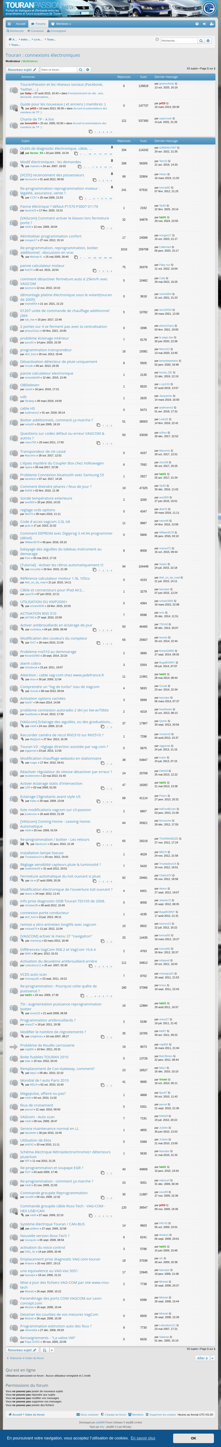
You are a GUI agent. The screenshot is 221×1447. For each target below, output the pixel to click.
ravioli (28, 386)
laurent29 (30, 207)
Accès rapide (10, 25)
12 (100, 151)
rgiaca (28, 464)
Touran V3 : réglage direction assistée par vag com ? (64, 743)
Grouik (29, 363)
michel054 (31, 301)
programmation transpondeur (46, 347)
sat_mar (30, 316)
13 (105, 151)
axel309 (29, 499)
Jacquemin (165, 393)
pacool (29, 1106)
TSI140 (163, 621)
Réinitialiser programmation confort (50, 233)
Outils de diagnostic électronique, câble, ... (56, 145)
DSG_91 (30, 1249)
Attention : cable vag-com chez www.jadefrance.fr (62, 672)
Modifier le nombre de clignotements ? (53, 1029)
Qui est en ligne (21, 1367)
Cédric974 (165, 872)
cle (31, 877)
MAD (28, 950)
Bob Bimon (165, 1053)
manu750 (30, 439)
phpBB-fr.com (116, 1428)
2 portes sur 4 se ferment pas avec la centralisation (63, 323)
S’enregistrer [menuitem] (212, 25)
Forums (41, 24)
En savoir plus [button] (143, 1438)
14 (110, 151)
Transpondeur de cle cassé (43, 448)
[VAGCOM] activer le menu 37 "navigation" (56, 933)
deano (28, 890)
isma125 (35, 1010)
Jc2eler (163, 1125)
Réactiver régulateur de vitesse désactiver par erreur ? (66, 768)
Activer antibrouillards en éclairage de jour (56, 622)
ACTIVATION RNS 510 (38, 610)
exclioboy (35, 626)
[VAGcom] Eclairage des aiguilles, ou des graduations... (66, 719)
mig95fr (29, 1046)
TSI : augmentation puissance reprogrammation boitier (61, 1003)
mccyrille (35, 566)
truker (162, 754)
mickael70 (31, 926)
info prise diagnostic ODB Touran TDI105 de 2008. (62, 898)
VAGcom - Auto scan (37, 1114)
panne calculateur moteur (42, 262)
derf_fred (30, 351)
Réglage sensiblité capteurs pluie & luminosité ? (60, 861)
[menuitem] (180, 24)
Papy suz (164, 262)
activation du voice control (42, 1244)
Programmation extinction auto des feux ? (56, 1323)
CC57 (33, 194)
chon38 (163, 459)
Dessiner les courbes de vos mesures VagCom (59, 1311)
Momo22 (164, 346)
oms (161, 609)
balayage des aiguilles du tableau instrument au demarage (61, 548)
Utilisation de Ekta (35, 1137)
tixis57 (28, 699)
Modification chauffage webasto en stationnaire (60, 755)
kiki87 (162, 1028)
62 (95, 254)
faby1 (33, 1070)
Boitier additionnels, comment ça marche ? (56, 417)
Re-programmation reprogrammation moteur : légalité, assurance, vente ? (60, 188)
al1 (161, 1255)
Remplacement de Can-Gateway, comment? (57, 1065)
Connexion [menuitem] (205, 25)
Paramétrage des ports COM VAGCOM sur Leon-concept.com (61, 1298)
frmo (27, 555)
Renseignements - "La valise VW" (47, 1335)
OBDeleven (29, 382)
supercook (165, 115)
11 (95, 151)
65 (110, 254)
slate (28, 1058)
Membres (62, 24)
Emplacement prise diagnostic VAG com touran (60, 1256)
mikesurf (164, 1177)
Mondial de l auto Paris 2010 (44, 1077)
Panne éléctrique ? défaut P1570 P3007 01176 (59, 203)
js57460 (29, 614)
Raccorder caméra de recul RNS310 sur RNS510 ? (62, 732)
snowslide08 (32, 374)
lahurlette (30, 1130)
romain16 (164, 731)
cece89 (29, 1194)
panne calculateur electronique (46, 370)
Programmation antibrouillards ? (48, 1017)
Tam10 (163, 158)
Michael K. (36, 254)
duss (33, 676)
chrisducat (31, 664)
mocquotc (31, 1237)
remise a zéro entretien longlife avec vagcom (58, 921)
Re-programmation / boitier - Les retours (54, 836)
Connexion (37, 30)
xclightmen (36, 1033)
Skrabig (29, 398)
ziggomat (30, 748)
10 (89, 151)
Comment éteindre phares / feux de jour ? (56, 483)
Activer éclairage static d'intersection (51, 780)
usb (23, 393)
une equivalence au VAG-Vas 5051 (49, 1268)
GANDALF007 (167, 144)
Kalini (33, 798)
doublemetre (32, 773)
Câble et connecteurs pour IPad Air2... (52, 587)
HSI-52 (163, 1220)
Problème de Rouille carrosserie (47, 1042)
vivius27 (30, 1021)
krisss (162, 982)
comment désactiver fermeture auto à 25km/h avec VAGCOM (64, 278)
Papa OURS (32, 1339)
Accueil (20, 24)
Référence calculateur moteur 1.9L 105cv (55, 575)
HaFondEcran (167, 806)
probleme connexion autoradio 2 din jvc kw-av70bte (64, 707)
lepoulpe (164, 586)
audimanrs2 (32, 409)
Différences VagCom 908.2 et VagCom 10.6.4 (58, 946)
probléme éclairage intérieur (44, 335)
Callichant (165, 244)
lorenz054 (31, 120)
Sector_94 (36, 150)
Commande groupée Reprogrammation (54, 1190)
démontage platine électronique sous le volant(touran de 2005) (66, 294)
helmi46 (164, 518)
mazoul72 (165, 545)
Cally (162, 275)
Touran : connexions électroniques (43, 52)
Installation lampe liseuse (41, 850)
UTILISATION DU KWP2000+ (43, 598)
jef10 (33, 105)
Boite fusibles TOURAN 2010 (44, 1054)
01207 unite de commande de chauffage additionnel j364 (64, 310)
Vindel (163, 1076)
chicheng (35, 937)
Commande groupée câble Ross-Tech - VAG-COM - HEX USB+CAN (62, 1205)
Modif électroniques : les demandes (50, 159)
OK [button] (193, 1438)
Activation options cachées (42, 695)
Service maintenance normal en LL (49, 1125)
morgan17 (31, 237)
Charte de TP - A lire (37, 116)
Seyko (163, 561)
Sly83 (162, 202)
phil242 (29, 1141)
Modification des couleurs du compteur (53, 635)
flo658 (28, 487)
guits (28, 522)
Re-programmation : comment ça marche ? (56, 1178)
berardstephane (168, 358)
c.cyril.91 (164, 381)
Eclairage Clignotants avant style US (50, 793)
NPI (27, 1158)
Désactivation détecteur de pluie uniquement (58, 358)
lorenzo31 (165, 920)
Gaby (28, 90)
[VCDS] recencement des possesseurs (52, 172)
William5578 (32, 539)
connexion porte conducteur (44, 910)
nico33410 (165, 307)
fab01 (162, 214)
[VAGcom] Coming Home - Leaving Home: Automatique (55, 821)
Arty (102, 1424)
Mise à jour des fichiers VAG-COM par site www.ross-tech (65, 1282)
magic (33, 759)
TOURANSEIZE (168, 835)
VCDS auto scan (33, 971)
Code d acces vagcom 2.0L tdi (45, 518)
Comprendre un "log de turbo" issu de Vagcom (59, 683)
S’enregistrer (58, 30)
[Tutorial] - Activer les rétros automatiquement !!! (61, 562)
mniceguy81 (32, 975)
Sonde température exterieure (46, 495)
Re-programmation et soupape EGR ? (51, 1165)
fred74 (28, 267)
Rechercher (17, 30)
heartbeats (31, 711)
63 (100, 254)
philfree (34, 1225)
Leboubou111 (33, 962)
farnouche (31, 176)
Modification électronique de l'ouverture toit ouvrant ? (66, 886)
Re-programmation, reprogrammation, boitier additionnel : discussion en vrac (59, 247)
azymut (29, 285)
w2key (163, 429)
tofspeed (164, 957)
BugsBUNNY (167, 659)
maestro (35, 163)
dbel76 (29, 511)
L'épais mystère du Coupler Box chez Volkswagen (62, 460)
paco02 (29, 339)
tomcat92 (164, 184)
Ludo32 (163, 416)
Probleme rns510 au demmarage (48, 648)
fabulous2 (41, 841)
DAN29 (163, 768)
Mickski (29, 1288)
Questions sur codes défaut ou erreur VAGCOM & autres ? (62, 433)
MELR (163, 849)
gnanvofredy (166, 80)
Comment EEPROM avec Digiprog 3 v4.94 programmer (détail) (66, 533)
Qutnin (163, 718)
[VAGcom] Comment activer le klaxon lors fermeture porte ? (64, 217)
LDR (27, 784)
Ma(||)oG (35, 736)
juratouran (31, 811)
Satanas (164, 1334)
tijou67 (163, 1089)
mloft (28, 224)
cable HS (27, 405)
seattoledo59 (32, 865)
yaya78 (29, 591)
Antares (163, 1232)
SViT (33, 639)
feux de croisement (36, 1102)
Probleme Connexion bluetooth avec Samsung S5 (62, 472)
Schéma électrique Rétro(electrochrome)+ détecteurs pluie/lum (65, 1151)
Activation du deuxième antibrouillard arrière (58, 958)
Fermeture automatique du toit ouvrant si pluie (60, 873)
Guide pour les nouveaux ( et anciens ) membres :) (63, 101)
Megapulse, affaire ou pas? (43, 1090)
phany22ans (32, 328)
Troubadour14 (33, 854)
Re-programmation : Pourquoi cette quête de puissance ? (58, 985)
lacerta (163, 634)
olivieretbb (31, 1327)
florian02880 (32, 653)
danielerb (30, 476)
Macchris (30, 452)
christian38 (31, 902)
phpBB (99, 1420)
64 (105, 254)
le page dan (166, 334)
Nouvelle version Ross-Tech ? (44, 1232)
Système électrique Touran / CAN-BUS (52, 1221)
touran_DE (165, 369)
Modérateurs (30, 58)
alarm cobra (30, 660)
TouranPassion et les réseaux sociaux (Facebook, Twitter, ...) (61, 84)
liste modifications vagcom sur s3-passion (55, 806)
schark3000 (37, 603)
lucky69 (29, 421)
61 (89, 254)
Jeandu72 (165, 897)
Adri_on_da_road (35, 579)
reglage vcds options (37, 507)
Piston (163, 793)
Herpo (163, 171)
